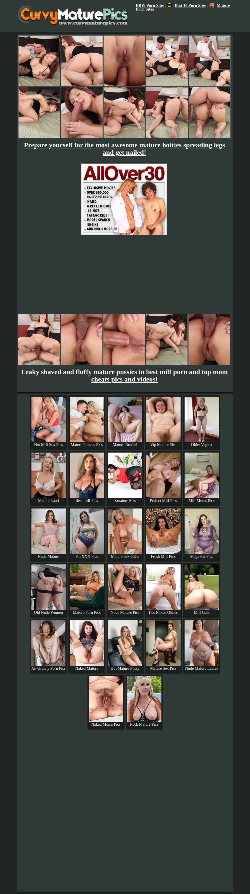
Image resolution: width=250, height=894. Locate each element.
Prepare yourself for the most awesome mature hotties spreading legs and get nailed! (124, 148)
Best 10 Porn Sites (187, 5)
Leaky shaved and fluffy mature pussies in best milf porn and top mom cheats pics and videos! (124, 375)
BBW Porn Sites (150, 5)
